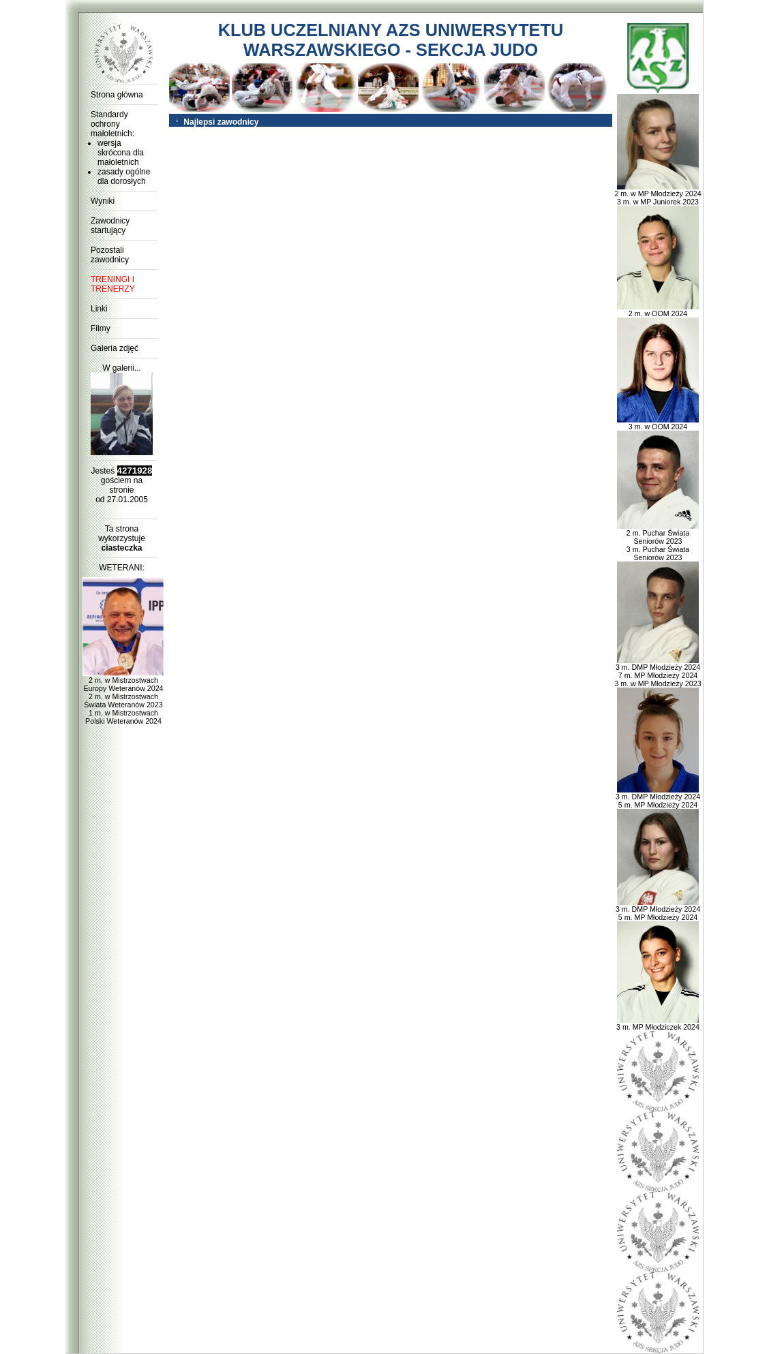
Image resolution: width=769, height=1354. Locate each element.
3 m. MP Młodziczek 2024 (657, 1023)
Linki (99, 308)
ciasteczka (121, 548)
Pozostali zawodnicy (110, 254)
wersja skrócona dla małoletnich (120, 152)
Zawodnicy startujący (110, 225)
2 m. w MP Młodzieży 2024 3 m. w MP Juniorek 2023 (657, 194)
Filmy (100, 328)
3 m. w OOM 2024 (658, 423)
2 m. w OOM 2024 (658, 310)
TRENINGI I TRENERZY (113, 284)
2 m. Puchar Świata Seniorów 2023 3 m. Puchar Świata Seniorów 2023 (658, 541)
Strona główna (117, 94)
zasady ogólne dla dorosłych (123, 176)
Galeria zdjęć (114, 348)
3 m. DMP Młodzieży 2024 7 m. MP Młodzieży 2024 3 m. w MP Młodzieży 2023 (657, 672)
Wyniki (103, 201)
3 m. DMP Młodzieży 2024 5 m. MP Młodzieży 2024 (658, 797)
